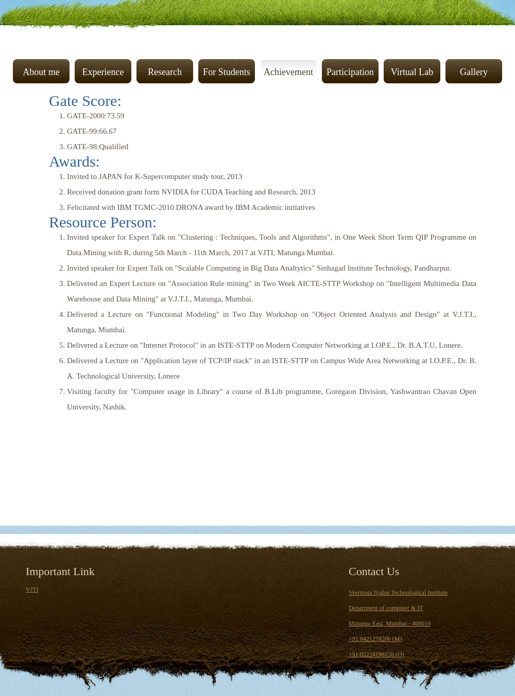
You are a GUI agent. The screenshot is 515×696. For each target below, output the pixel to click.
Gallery (474, 72)
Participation (350, 72)
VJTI (32, 589)
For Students (226, 72)
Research (165, 72)
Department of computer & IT (386, 608)
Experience (103, 72)
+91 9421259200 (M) (375, 639)
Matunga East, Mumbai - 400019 (390, 623)
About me (41, 72)
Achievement (288, 72)
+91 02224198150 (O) (376, 654)
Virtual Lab (412, 72)
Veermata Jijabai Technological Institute (398, 592)
